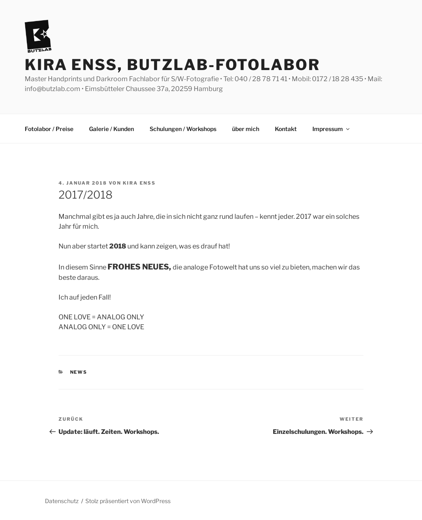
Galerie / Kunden (111, 128)
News (79, 372)
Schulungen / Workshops (183, 128)
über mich (245, 128)
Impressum (331, 128)
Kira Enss (139, 183)
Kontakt (286, 128)
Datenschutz (62, 500)
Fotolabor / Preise (49, 128)
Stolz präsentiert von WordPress (128, 500)
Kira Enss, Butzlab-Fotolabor (172, 65)
